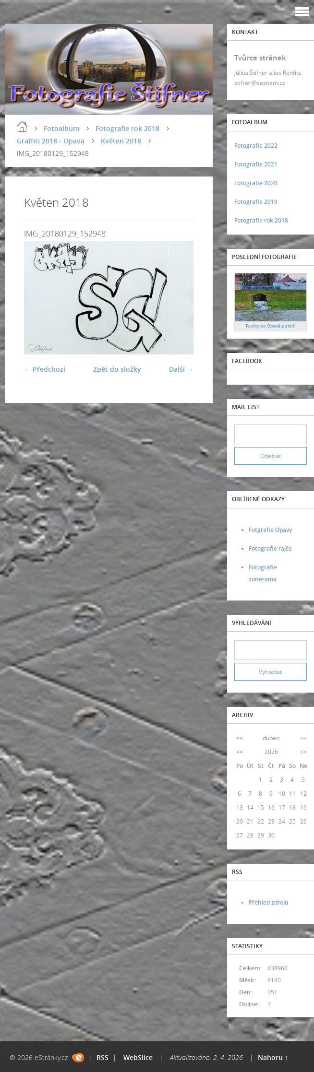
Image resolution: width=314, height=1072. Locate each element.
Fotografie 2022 (256, 145)
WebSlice (138, 1057)
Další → (181, 369)
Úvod (22, 126)
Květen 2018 (121, 140)
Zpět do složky (117, 369)
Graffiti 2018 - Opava (51, 140)
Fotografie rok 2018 (127, 128)
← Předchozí (44, 369)
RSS (103, 1057)
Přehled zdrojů (269, 902)
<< (239, 738)
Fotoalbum (61, 128)
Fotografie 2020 (256, 183)
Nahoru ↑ (273, 1057)
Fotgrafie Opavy (270, 530)
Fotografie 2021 (256, 164)
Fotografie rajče (270, 548)
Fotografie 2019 (256, 202)
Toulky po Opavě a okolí (270, 326)
